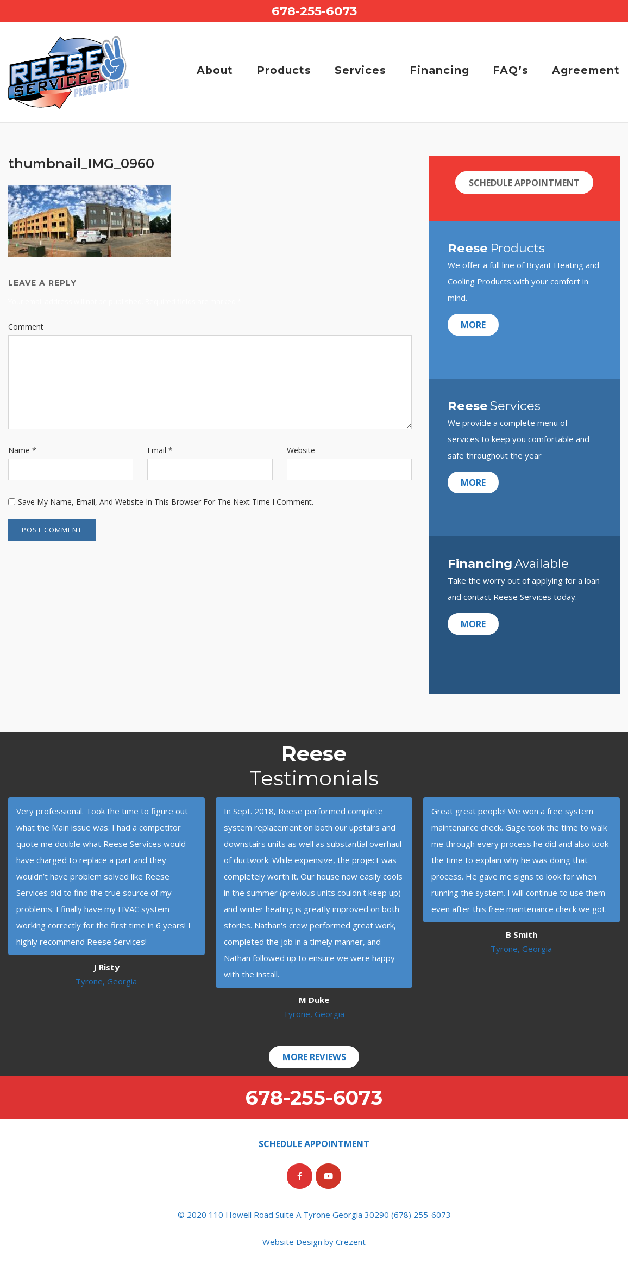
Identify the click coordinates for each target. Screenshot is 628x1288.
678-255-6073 (314, 10)
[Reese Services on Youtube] (328, 1176)
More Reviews (314, 1056)
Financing (439, 70)
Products (283, 70)
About (215, 70)
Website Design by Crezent (314, 1241)
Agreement (586, 70)
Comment (25, 326)
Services (360, 70)
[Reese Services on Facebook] (299, 1176)
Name (22, 450)
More (474, 324)
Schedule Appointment (524, 182)
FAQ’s (511, 70)
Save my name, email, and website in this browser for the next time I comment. (165, 502)
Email (160, 450)
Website (301, 450)
